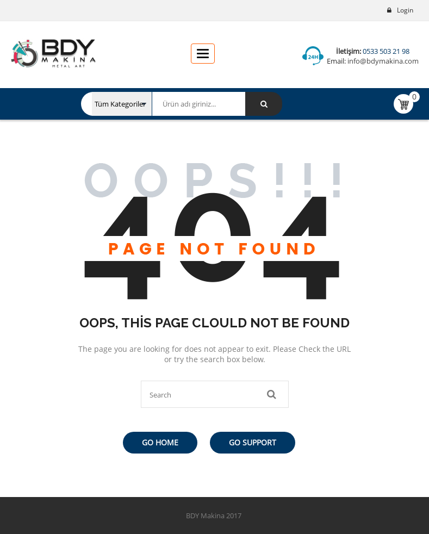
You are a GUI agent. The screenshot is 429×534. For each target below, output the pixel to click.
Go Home (160, 442)
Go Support (252, 442)
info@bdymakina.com (382, 61)
